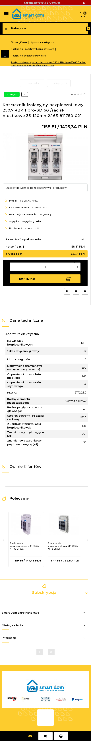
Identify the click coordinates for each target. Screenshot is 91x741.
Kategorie (15, 28)
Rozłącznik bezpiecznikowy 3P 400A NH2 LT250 (63, 546)
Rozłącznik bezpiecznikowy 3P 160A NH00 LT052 (24, 546)
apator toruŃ (32, 228)
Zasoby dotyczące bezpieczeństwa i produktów (36, 187)
